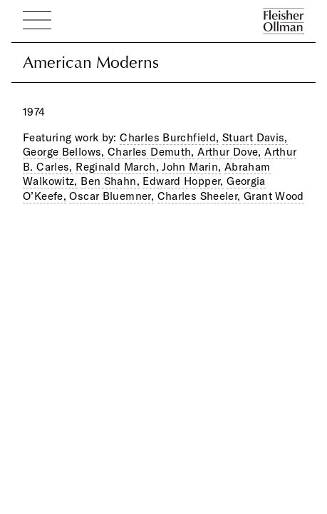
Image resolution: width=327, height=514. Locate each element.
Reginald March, (117, 166)
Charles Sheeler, (199, 196)
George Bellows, (64, 151)
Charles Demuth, (151, 151)
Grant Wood (274, 196)
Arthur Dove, (229, 151)
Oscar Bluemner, (111, 196)
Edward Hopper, (182, 181)
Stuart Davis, (255, 137)
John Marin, (191, 166)
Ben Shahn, (110, 181)
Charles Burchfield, (169, 137)
